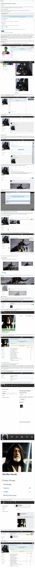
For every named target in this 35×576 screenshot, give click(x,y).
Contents (2, 5)
